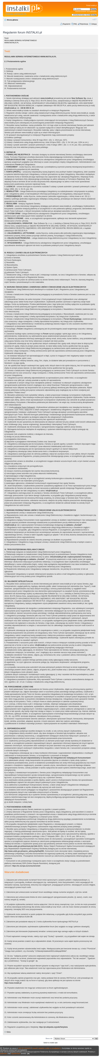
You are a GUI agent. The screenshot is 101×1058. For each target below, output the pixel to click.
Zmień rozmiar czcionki (94, 19)
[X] (28, 1053)
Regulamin (66, 24)
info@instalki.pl (10, 108)
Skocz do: (49, 1038)
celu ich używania (24, 1048)
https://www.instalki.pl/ (13, 983)
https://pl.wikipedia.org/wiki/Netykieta (53, 1027)
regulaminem (15, 1053)
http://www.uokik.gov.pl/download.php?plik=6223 (23, 846)
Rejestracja (84, 24)
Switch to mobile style (50, 1043)
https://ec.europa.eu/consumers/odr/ (26, 866)
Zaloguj (94, 24)
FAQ (75, 24)
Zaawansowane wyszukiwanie (86, 11)
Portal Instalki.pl (91, 5)
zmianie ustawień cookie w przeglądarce (46, 1048)
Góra (9, 1032)
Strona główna (12, 20)
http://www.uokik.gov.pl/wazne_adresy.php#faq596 (24, 851)
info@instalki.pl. (52, 491)
